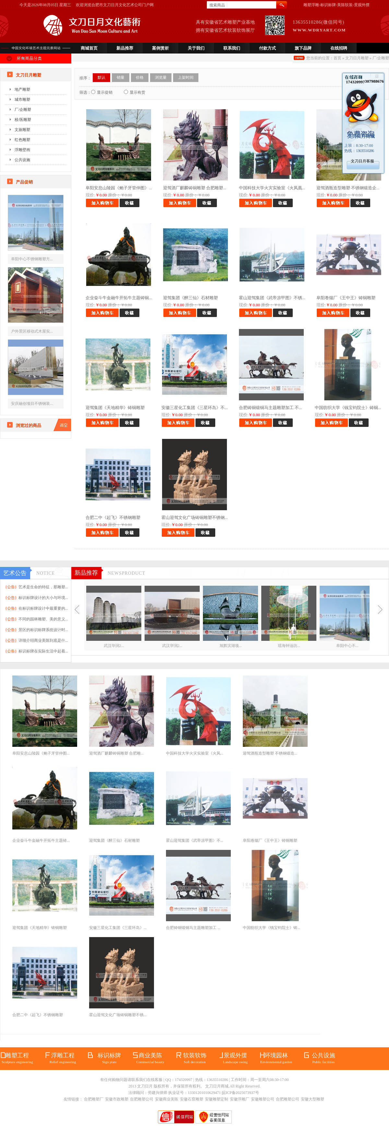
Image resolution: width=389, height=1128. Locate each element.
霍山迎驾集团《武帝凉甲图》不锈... (272, 297)
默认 (101, 77)
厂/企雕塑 (380, 58)
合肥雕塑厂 (93, 1099)
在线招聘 (338, 48)
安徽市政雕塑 (116, 1099)
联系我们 (231, 48)
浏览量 (161, 77)
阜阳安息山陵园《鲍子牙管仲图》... (119, 187)
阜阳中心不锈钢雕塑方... (32, 259)
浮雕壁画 (22, 149)
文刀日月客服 (362, 161)
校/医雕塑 (23, 119)
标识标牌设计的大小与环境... (43, 597)
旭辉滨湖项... (230, 645)
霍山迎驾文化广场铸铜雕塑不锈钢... (194, 517)
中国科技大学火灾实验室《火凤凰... (272, 187)
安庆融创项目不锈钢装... (32, 403)
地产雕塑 (22, 89)
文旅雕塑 (22, 129)
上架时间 (186, 77)
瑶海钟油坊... (289, 645)
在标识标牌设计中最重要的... (43, 608)
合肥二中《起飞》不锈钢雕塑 (113, 517)
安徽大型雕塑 (312, 1099)
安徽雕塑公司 (262, 1099)
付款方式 (267, 48)
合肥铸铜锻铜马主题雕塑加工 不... (270, 407)
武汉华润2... (114, 645)
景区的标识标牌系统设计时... (43, 630)
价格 (140, 77)
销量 (120, 77)
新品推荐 (124, 48)
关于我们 (196, 48)
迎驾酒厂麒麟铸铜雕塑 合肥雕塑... (194, 187)
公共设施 (22, 160)
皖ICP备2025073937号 (240, 1092)
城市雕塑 (22, 99)
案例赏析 (160, 48)
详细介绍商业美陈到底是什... (43, 640)
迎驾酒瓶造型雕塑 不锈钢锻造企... (348, 187)
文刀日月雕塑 (357, 58)
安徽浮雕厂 (239, 1099)
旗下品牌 (303, 48)
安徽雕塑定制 (216, 1099)
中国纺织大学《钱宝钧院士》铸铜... (348, 407)
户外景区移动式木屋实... (32, 331)
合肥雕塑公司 (141, 1099)
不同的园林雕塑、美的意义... (43, 619)
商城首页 (89, 48)
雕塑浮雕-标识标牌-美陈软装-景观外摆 (336, 5)
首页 (337, 58)
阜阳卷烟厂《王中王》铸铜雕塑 (345, 297)
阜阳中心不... (347, 645)
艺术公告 (15, 573)
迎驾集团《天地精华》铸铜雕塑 (115, 407)
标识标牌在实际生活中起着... (43, 651)
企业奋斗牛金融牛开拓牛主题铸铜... (119, 297)
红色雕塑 (22, 139)
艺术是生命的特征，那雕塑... (43, 587)
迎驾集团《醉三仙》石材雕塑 (190, 297)
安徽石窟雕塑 (191, 1099)
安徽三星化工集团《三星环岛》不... (194, 407)
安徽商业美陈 (166, 1099)
